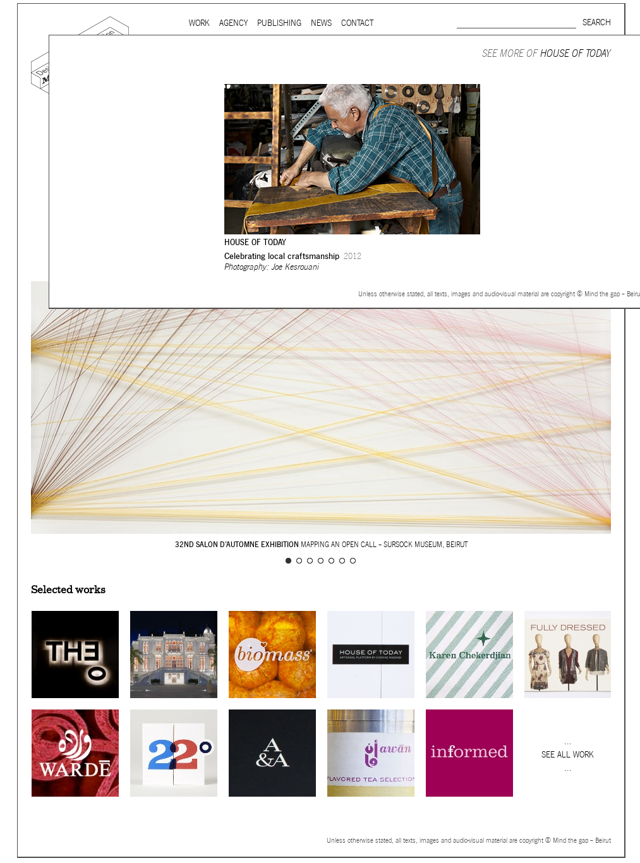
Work (199, 23)
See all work (567, 754)
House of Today (575, 53)
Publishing (279, 23)
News (321, 23)
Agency (233, 23)
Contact (357, 23)
